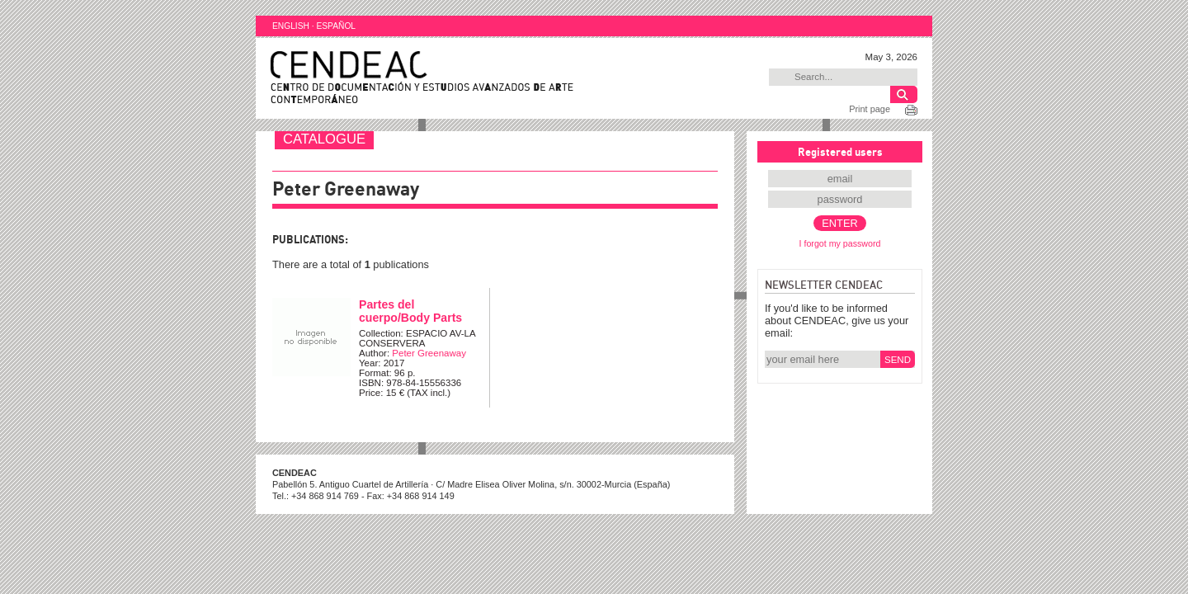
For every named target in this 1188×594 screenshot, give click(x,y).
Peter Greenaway (429, 353)
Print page (869, 109)
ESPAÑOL (336, 26)
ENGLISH (290, 26)
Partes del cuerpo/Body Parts (410, 311)
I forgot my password (840, 243)
